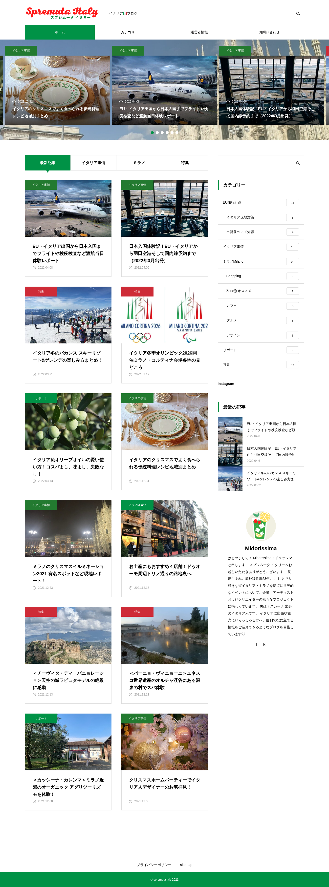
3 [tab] (162, 132)
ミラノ (139, 163)
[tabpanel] (164, 85)
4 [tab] (167, 132)
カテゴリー (129, 32)
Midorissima (261, 549)
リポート (41, 398)
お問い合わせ (269, 32)
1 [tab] (152, 132)
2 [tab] (157, 132)
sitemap (186, 865)
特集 (185, 163)
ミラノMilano (137, 505)
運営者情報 (199, 32)
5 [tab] (172, 132)
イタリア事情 (21, 50)
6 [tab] (176, 132)
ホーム (60, 32)
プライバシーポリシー (154, 865)
